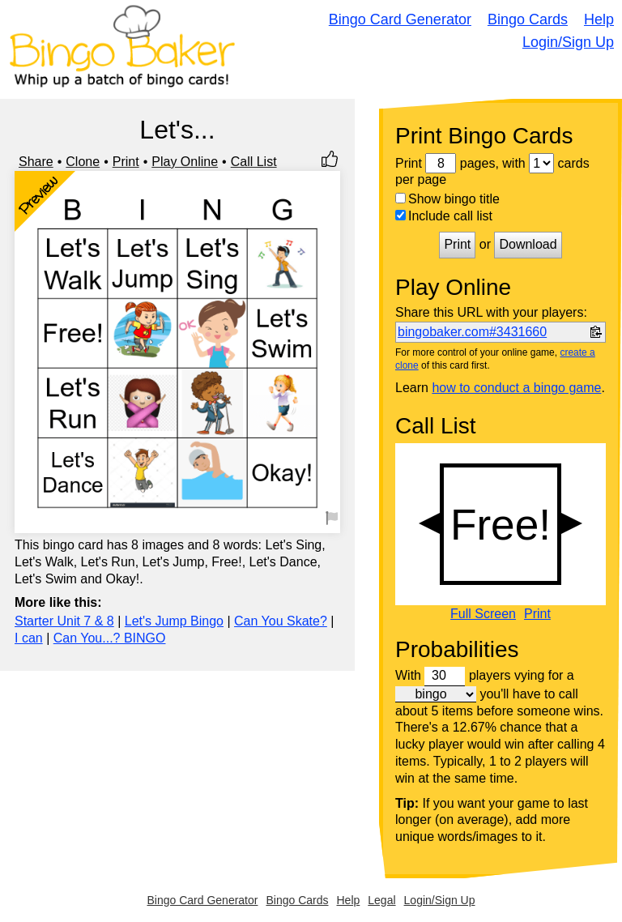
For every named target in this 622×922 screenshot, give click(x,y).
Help (599, 19)
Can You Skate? (280, 621)
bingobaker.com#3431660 (472, 332)
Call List (254, 162)
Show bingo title (447, 199)
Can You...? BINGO (109, 638)
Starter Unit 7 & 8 (64, 621)
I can (29, 638)
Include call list (443, 216)
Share (36, 162)
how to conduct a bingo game (516, 388)
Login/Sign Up (568, 42)
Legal (381, 900)
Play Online (184, 162)
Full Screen (483, 614)
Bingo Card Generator (400, 19)
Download (527, 244)
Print (126, 162)
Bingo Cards (528, 19)
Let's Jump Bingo (174, 621)
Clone (83, 162)
